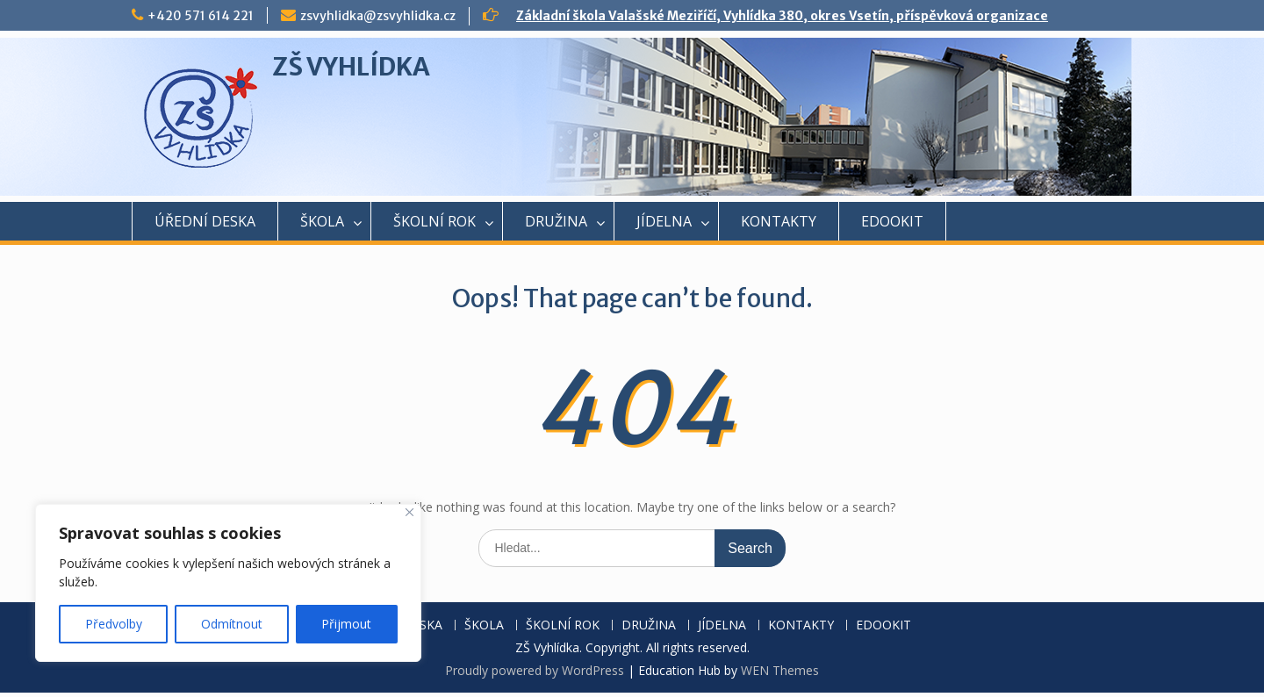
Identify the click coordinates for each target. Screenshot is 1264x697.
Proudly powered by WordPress (534, 670)
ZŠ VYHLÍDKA (351, 67)
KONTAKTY (778, 221)
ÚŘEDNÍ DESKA (204, 221)
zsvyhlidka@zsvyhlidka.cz (378, 16)
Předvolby (113, 623)
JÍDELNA (664, 221)
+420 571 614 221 (200, 16)
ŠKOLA (322, 221)
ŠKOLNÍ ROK (434, 221)
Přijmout (346, 623)
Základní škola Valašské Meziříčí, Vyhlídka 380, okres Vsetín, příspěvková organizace (782, 16)
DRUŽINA (556, 221)
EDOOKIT (892, 221)
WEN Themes (780, 670)
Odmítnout (231, 623)
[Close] (409, 512)
